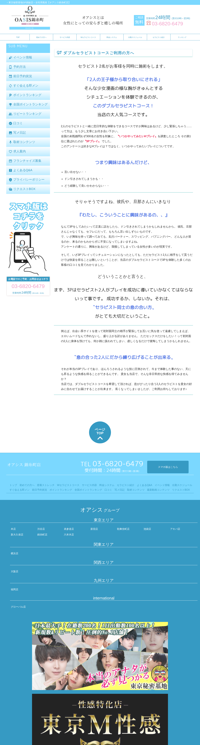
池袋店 (147, 529)
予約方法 (17, 67)
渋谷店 (41, 529)
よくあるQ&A (20, 170)
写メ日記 (17, 133)
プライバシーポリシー (27, 180)
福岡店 (14, 589)
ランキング (182, 37)
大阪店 (14, 571)
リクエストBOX (22, 189)
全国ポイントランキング (28, 104)
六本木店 (69, 534)
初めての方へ (41, 37)
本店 (13, 529)
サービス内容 (65, 37)
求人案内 (17, 151)
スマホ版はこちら (168, 467)
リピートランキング (25, 114)
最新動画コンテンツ (158, 489)
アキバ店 (175, 529)
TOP (18, 37)
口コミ (16, 123)
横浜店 (14, 553)
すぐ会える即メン (23, 86)
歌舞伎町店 (123, 529)
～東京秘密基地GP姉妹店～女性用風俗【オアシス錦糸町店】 (38, 2)
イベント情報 (20, 58)
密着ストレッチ (46, 485)
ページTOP (100, 435)
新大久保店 (17, 534)
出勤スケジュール (135, 37)
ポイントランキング (25, 95)
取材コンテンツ (22, 142)
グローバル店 (18, 606)
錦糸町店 (42, 534)
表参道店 (69, 529)
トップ (13, 485)
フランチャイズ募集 (25, 161)
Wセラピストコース (88, 37)
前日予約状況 (20, 76)
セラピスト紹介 (159, 37)
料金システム (112, 37)
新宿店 (94, 529)
